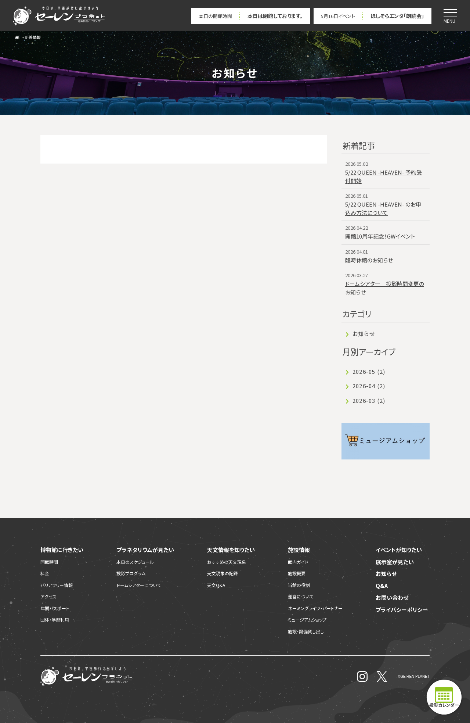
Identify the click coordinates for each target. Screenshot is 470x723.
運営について (300, 596)
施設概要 (297, 573)
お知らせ (363, 333)
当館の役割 (299, 585)
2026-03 (368, 400)
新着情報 (33, 37)
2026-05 (368, 371)
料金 (44, 573)
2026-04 (368, 386)
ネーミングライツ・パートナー (315, 608)
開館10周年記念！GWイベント (380, 236)
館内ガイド (298, 562)
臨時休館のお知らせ (369, 260)
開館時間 (49, 562)
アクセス (48, 596)
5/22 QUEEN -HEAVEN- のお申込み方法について (383, 208)
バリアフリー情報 (56, 585)
